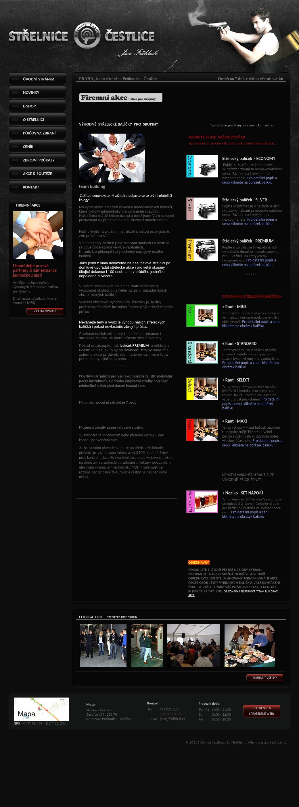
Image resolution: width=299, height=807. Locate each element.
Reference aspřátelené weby (261, 711)
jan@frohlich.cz (172, 719)
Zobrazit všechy (265, 678)
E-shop (29, 106)
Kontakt (31, 187)
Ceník (28, 146)
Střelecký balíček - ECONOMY (248, 158)
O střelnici (33, 119)
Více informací (45, 311)
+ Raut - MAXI (234, 421)
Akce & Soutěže (37, 173)
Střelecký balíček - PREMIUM (248, 241)
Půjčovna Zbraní (39, 133)
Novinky (31, 92)
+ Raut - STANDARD (239, 343)
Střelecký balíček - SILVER (244, 200)
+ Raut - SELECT (235, 380)
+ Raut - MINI (234, 306)
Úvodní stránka (39, 79)
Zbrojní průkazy (39, 160)
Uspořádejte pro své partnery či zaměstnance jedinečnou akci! (35, 270)
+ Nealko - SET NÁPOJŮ (242, 493)
